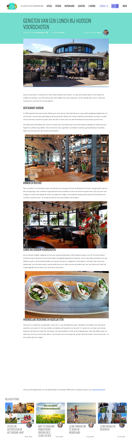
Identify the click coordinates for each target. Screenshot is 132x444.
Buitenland (69, 6)
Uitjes (49, 6)
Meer (125, 6)
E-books (91, 6)
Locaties (81, 6)
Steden (58, 6)
